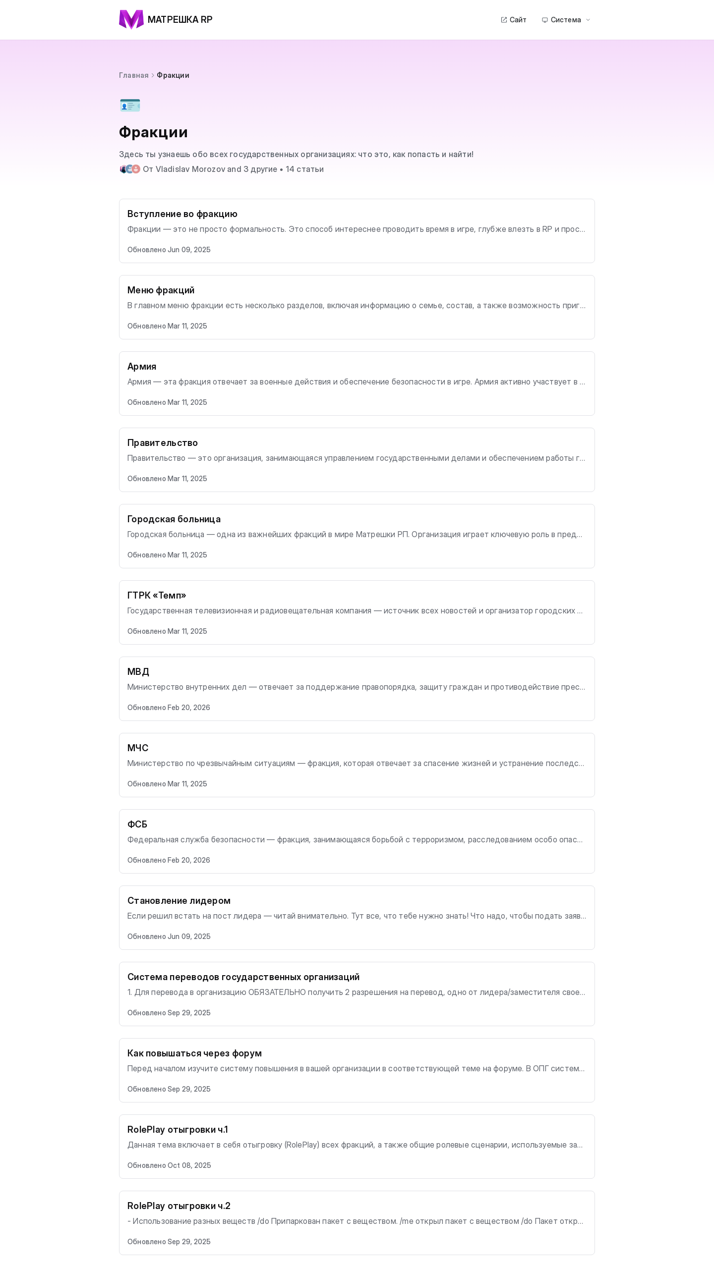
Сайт (513, 19)
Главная (134, 75)
